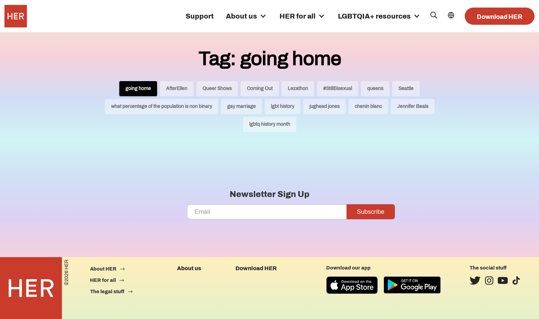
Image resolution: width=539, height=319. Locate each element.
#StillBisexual (337, 88)
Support (200, 16)
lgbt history (282, 106)
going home (138, 88)
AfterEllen (176, 88)
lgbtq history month (269, 124)
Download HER (499, 16)
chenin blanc (368, 106)
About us (241, 16)
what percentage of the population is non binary (161, 106)
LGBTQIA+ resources (374, 16)
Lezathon (298, 88)
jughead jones (324, 106)
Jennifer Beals (412, 106)
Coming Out (260, 88)
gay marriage (241, 106)
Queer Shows (217, 88)
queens (375, 88)
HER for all (297, 16)
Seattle (406, 88)
